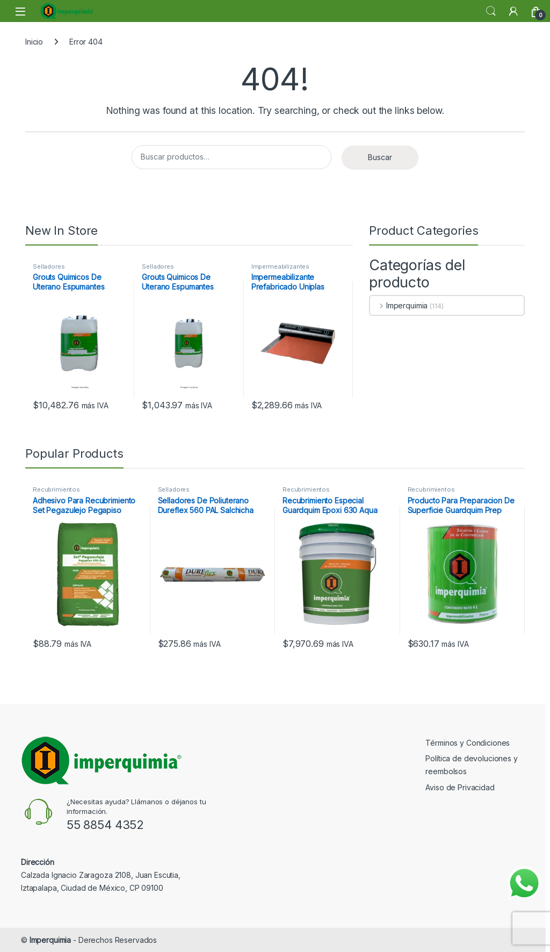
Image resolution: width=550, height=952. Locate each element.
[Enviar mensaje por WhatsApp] (524, 883)
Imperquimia (399, 305)
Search (491, 11)
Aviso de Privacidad (459, 787)
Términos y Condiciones (467, 742)
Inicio (34, 41)
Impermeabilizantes (280, 266)
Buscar (380, 157)
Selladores (49, 266)
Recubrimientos (56, 489)
